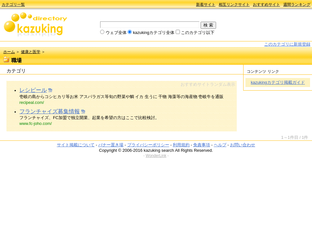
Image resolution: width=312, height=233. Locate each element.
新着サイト (205, 4)
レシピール (33, 90)
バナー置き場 (110, 144)
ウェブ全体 (116, 32)
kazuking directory (35, 25)
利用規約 (181, 144)
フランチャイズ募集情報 (49, 111)
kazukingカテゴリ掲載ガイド (278, 82)
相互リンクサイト (234, 4)
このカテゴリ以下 (197, 32)
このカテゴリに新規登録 (287, 44)
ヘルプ (220, 144)
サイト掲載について (76, 144)
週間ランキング (296, 4)
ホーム (9, 52)
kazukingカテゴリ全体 (154, 32)
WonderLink (156, 155)
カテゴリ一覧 (13, 4)
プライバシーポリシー (148, 144)
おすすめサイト (266, 4)
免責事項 (201, 144)
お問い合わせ (242, 144)
